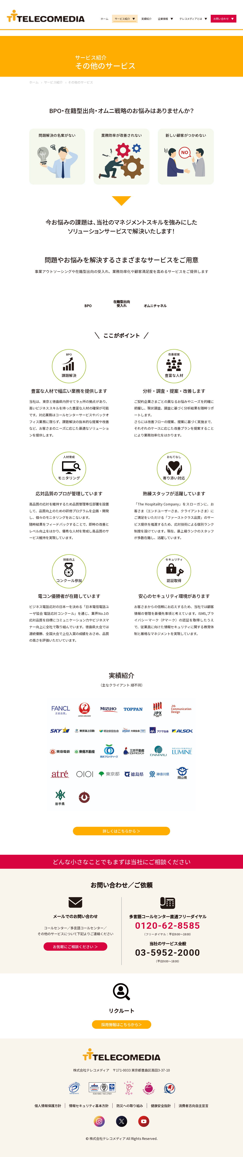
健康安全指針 (161, 1105)
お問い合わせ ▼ (223, 19)
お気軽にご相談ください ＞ (75, 946)
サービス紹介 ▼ (125, 19)
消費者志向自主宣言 (193, 1105)
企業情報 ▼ (165, 19)
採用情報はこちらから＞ (121, 1024)
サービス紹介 (53, 82)
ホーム (104, 19)
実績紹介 (146, 19)
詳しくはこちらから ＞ (121, 831)
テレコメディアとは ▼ (193, 19)
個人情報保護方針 (48, 1105)
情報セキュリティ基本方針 (88, 1105)
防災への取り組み (129, 1105)
